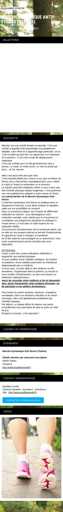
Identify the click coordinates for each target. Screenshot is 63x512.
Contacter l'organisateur (23, 400)
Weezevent (18, 508)
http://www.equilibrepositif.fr (16, 367)
